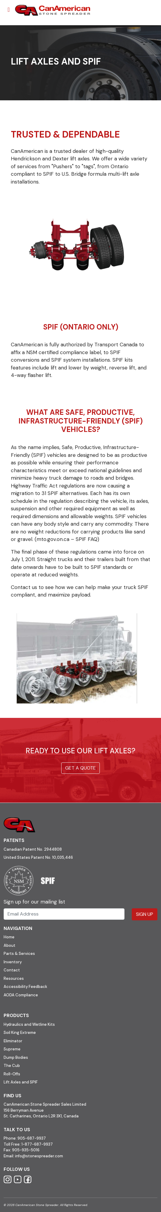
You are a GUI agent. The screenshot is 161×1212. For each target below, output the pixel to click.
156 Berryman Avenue (24, 1110)
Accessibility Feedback (25, 986)
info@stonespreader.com (39, 1156)
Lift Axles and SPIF (21, 1082)
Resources (14, 978)
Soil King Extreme (20, 1032)
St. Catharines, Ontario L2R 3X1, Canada (41, 1116)
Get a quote (80, 768)
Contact (12, 970)
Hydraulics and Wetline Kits (29, 1024)
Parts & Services (19, 953)
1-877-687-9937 (37, 1144)
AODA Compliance (21, 995)
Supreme (12, 1049)
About (9, 945)
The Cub (12, 1065)
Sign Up (144, 914)
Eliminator (13, 1040)
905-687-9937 (31, 1138)
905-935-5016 (25, 1150)
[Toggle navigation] (9, 9)
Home (9, 937)
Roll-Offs (12, 1074)
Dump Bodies (16, 1057)
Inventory (13, 961)
